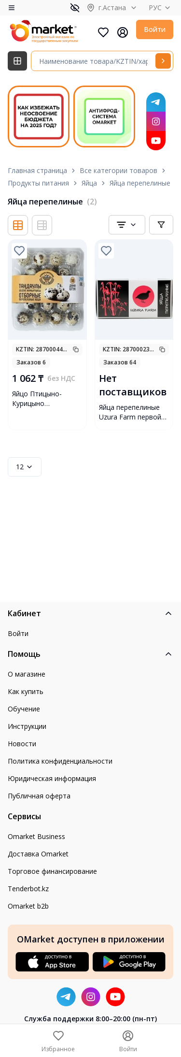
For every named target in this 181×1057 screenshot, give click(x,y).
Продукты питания (38, 183)
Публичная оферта (39, 795)
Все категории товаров (118, 170)
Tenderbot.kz (28, 888)
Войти (155, 29)
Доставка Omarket (38, 853)
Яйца (89, 183)
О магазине (26, 674)
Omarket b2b (28, 906)
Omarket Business (36, 836)
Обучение (24, 708)
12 (24, 466)
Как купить (25, 691)
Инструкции (27, 726)
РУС (161, 7)
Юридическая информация (52, 778)
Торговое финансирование (52, 871)
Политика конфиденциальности (60, 761)
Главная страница (37, 170)
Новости (22, 743)
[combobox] (127, 224)
